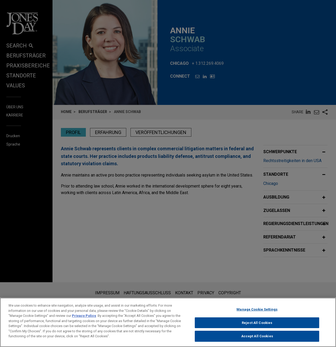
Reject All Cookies (257, 329)
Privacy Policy (84, 322)
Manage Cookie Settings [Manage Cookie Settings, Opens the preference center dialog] (257, 315)
